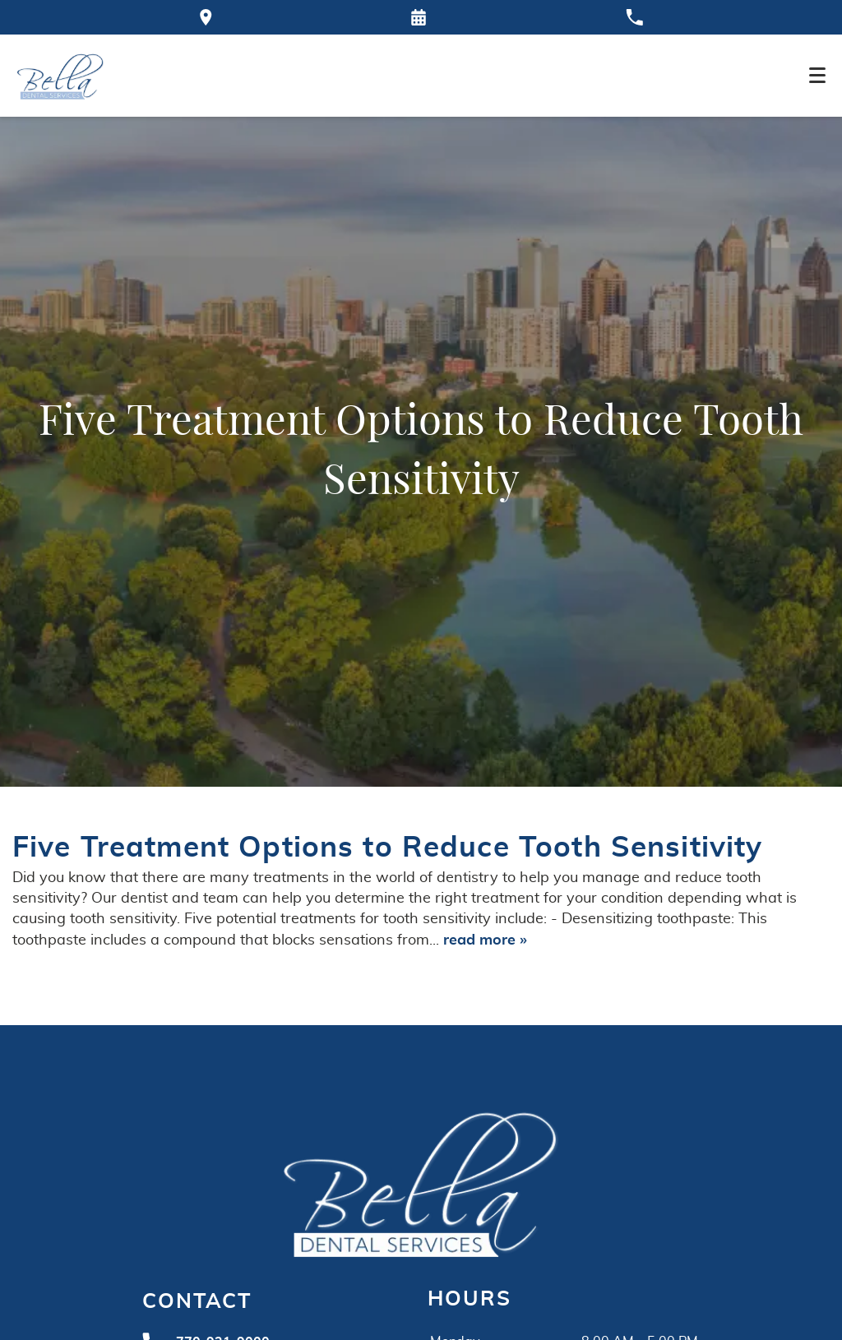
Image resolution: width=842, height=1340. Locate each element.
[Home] (60, 76)
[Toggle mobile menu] (817, 75)
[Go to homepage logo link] (421, 1181)
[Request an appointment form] (418, 17)
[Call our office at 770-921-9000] (634, 17)
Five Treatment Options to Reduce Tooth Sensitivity (387, 848)
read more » (485, 940)
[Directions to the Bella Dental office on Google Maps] (206, 17)
